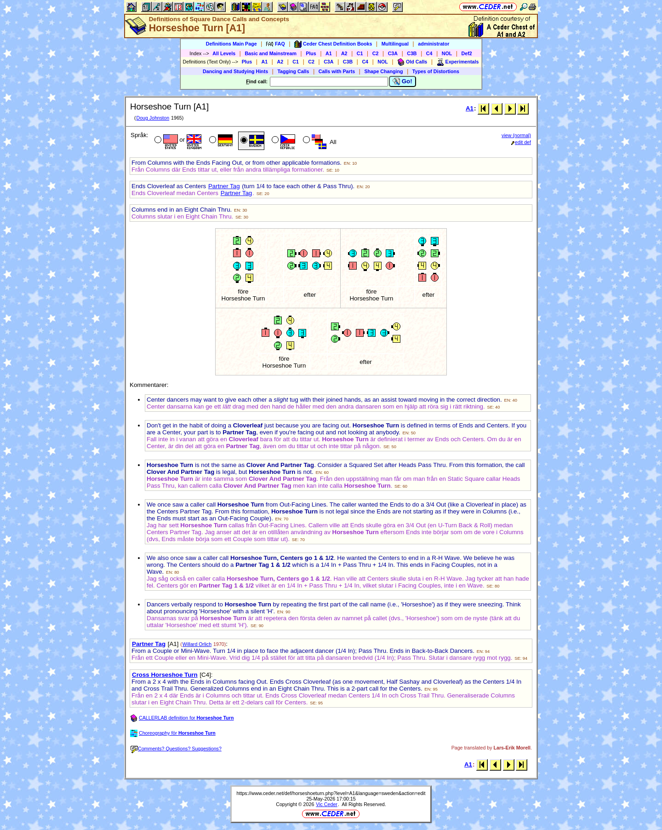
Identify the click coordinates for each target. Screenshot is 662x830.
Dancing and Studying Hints (235, 71)
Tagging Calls (293, 71)
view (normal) (516, 135)
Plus (311, 53)
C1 (360, 53)
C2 (375, 53)
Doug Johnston (152, 118)
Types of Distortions (435, 71)
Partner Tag (224, 186)
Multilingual (395, 43)
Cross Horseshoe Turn (165, 674)
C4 (429, 53)
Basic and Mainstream (271, 53)
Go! (402, 81)
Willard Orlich (197, 644)
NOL (447, 53)
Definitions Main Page (231, 43)
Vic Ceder (326, 804)
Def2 (467, 53)
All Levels (223, 53)
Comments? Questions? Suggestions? (176, 748)
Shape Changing (383, 71)
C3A (393, 53)
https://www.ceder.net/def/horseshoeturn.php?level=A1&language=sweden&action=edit (331, 793)
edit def (521, 142)
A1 (328, 53)
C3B (412, 53)
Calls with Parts (337, 71)
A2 (344, 53)
